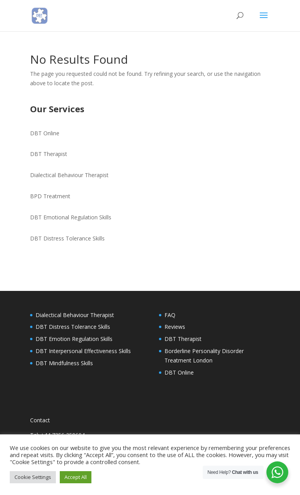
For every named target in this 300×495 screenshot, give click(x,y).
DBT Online (44, 133)
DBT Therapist (48, 154)
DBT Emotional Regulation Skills (70, 217)
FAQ (169, 315)
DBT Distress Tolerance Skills (67, 238)
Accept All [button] (75, 477)
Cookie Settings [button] (32, 477)
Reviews (174, 326)
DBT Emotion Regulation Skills (74, 339)
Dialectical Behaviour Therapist (69, 175)
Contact (40, 420)
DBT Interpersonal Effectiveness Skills (83, 351)
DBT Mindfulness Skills (64, 363)
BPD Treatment (50, 196)
